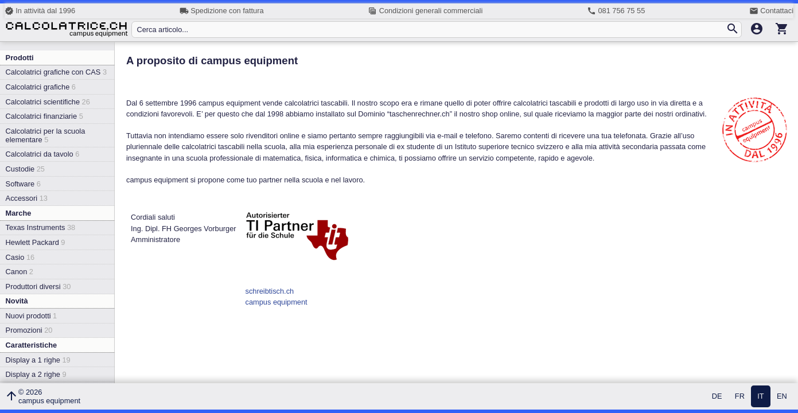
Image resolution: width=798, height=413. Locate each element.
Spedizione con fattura (222, 10)
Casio (20, 257)
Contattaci (771, 10)
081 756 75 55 (616, 10)
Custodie (25, 169)
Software (23, 184)
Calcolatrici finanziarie (44, 116)
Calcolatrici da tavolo (43, 154)
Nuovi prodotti (31, 315)
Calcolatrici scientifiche (48, 102)
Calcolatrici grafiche (41, 87)
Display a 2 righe (36, 374)
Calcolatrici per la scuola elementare (45, 135)
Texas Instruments (41, 227)
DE (717, 396)
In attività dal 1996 (40, 10)
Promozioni (29, 330)
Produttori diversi (38, 286)
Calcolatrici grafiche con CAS (56, 72)
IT (760, 396)
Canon (19, 271)
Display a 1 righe (38, 360)
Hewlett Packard (35, 242)
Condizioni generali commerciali (425, 10)
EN (782, 396)
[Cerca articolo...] (431, 29)
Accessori (27, 198)
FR (740, 396)
